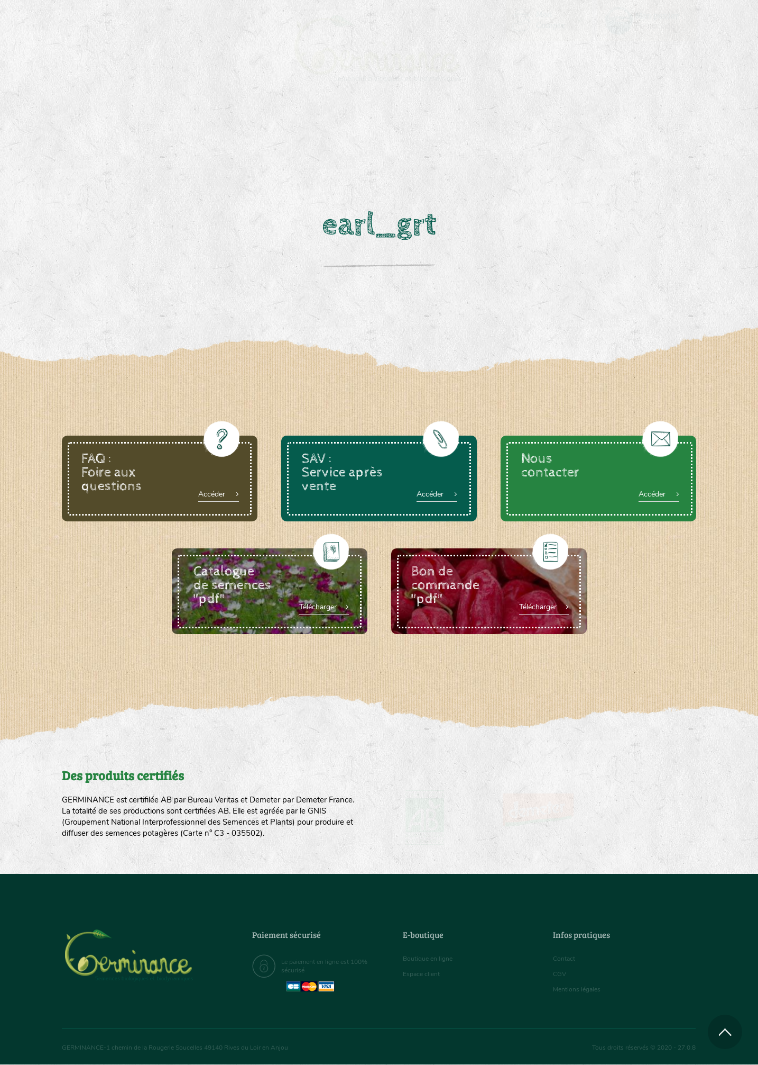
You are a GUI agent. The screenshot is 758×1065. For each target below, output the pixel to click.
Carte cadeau (345, 137)
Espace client (424, 974)
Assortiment (458, 137)
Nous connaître (245, 137)
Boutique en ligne (602, 137)
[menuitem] (647, 20)
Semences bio (148, 137)
